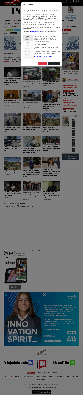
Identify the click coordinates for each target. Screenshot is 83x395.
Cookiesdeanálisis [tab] (27, 44)
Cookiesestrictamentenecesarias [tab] (28, 38)
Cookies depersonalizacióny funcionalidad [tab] (27, 50)
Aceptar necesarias (54, 63)
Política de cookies (35, 32)
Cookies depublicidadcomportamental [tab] (27, 56)
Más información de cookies (43, 56)
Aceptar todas (42, 63)
